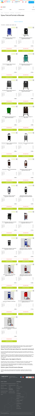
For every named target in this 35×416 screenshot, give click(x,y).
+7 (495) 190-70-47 (4, 376)
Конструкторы (19, 408)
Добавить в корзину (9, 103)
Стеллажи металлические (5, 383)
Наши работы (19, 395)
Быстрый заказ (9, 48)
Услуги (1, 9)
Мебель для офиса (3, 385)
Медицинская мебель (4, 388)
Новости (18, 390)
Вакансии (18, 398)
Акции (10, 9)
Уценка (2, 394)
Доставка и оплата (21, 9)
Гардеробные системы (12, 385)
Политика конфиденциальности (5, 413)
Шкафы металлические (12, 383)
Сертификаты (19, 393)
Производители (19, 403)
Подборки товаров (19, 400)
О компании (18, 388)
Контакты (33, 9)
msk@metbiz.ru (23, 2)
